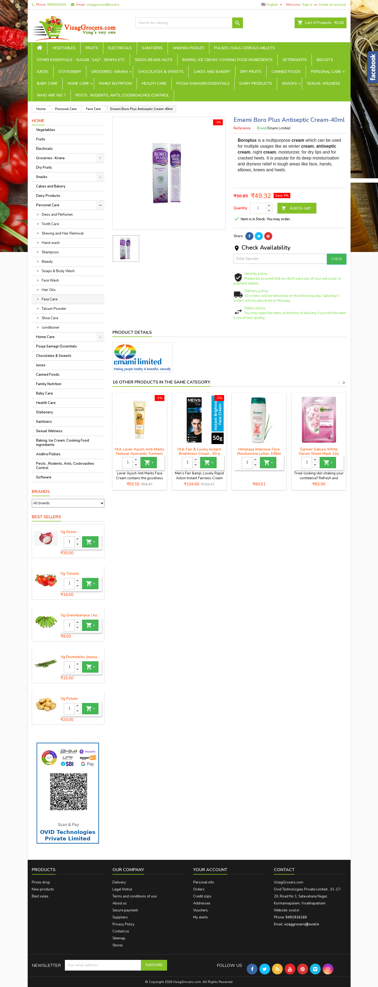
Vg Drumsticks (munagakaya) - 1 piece (81, 657)
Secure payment (125, 910)
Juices (42, 71)
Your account (210, 870)
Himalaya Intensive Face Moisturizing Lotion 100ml (259, 451)
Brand (262, 128)
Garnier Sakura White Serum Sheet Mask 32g (319, 451)
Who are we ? (51, 95)
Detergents (294, 59)
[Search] (189, 22)
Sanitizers (152, 48)
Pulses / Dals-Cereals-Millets (244, 48)
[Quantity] (69, 542)
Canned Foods (286, 71)
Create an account (332, 4)
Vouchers (200, 910)
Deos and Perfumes (57, 214)
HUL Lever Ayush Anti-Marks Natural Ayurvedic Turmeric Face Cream (139, 453)
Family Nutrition (115, 83)
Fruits (92, 48)
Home (38, 121)
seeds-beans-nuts (153, 59)
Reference (242, 128)
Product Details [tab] (132, 332)
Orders (198, 889)
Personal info (203, 882)
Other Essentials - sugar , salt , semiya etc (81, 59)
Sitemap (118, 938)
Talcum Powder (54, 308)
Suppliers (120, 917)
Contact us (120, 931)
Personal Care (326, 71)
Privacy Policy (123, 924)
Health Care (154, 83)
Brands (41, 492)
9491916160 (56, 4)
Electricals (120, 48)
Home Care (78, 83)
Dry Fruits (251, 71)
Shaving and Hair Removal (63, 233)
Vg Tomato (70, 573)
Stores (117, 945)
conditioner (50, 327)
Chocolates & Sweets (160, 71)
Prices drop (41, 882)
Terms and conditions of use (134, 896)
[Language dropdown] (272, 4)
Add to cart (296, 208)
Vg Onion (68, 532)
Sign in (307, 4)
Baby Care (47, 83)
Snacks (289, 83)
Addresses (202, 903)
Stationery (69, 71)
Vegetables (64, 48)
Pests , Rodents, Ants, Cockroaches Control (122, 95)
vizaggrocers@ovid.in (102, 4)
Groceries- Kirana (109, 71)
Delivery (119, 882)
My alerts (200, 917)
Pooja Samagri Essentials (202, 83)
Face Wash (50, 280)
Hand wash (51, 242)
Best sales (40, 896)
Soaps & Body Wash (58, 271)
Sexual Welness (323, 83)
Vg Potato (69, 699)
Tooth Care (50, 224)
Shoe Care (50, 318)
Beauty (47, 261)
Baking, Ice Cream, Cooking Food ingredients (227, 59)
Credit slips (202, 896)
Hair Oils (49, 289)
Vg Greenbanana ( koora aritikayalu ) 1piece (81, 615)
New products (43, 889)
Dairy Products (255, 83)
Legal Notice (122, 889)
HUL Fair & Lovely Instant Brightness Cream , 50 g (199, 451)
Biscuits (325, 59)
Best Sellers (46, 517)
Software (43, 477)
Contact (284, 870)
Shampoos (50, 252)
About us (119, 903)
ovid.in (294, 910)
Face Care (49, 299)
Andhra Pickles (188, 48)
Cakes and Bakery (211, 71)
